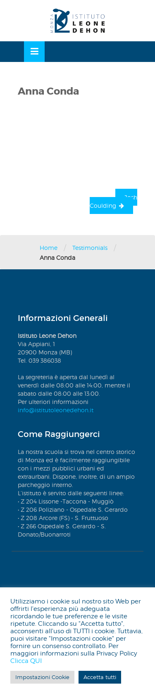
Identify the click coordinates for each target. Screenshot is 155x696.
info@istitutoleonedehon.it (55, 409)
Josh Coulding (113, 201)
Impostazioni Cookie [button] (42, 677)
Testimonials (89, 247)
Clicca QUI (26, 661)
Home (48, 247)
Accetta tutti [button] (99, 677)
